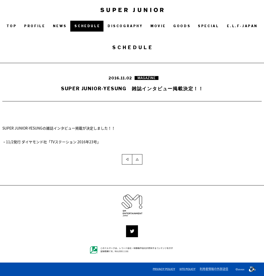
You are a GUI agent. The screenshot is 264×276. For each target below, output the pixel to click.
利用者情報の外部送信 (214, 269)
